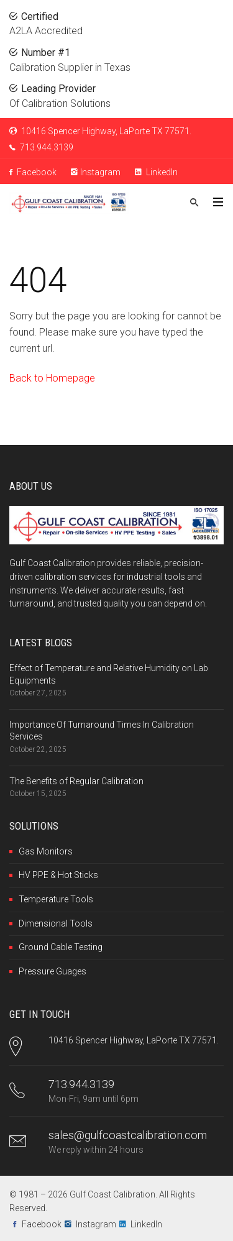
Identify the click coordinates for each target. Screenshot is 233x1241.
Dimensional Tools (56, 923)
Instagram (96, 172)
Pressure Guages (52, 971)
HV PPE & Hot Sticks (58, 875)
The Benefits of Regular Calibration (76, 781)
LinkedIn (156, 172)
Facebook (33, 172)
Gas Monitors (46, 851)
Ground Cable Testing (61, 947)
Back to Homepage (52, 378)
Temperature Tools (56, 899)
